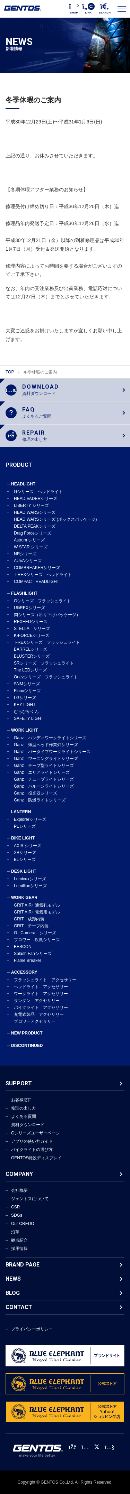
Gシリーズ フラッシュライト (42, 600)
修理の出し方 (23, 1108)
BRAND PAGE (23, 1264)
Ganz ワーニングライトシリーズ (46, 758)
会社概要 (19, 1190)
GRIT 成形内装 (29, 919)
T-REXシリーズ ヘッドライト (43, 574)
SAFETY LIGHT (28, 718)
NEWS (13, 1278)
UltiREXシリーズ (29, 607)
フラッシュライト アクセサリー (45, 979)
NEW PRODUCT (27, 1033)
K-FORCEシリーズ (31, 635)
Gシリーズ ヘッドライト (38, 491)
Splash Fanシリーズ (33, 953)
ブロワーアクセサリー (34, 1021)
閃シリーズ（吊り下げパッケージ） (47, 614)
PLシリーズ (25, 826)
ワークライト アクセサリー (41, 993)
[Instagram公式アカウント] (85, 1447)
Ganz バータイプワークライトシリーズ (52, 751)
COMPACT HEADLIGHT (36, 581)
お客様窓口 (21, 1099)
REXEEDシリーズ (30, 621)
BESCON (23, 946)
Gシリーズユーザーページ (35, 1133)
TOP (10, 372)
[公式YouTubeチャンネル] (109, 1447)
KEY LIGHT (24, 704)
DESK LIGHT (23, 871)
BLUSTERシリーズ (32, 656)
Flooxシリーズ (27, 690)
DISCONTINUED (27, 1045)
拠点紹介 (19, 1240)
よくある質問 (23, 1116)
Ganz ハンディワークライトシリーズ (50, 737)
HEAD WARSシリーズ (34, 512)
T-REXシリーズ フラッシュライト (47, 642)
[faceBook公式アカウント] (72, 1447)
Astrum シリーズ (29, 540)
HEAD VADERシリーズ (35, 498)
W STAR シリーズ (30, 547)
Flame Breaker (27, 960)
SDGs (16, 1215)
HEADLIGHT (23, 484)
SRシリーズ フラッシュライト (44, 663)
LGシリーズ (25, 697)
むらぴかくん (26, 711)
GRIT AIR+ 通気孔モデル (37, 905)
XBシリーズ (25, 852)
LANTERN (21, 811)
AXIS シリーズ (27, 845)
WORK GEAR (24, 897)
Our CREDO (22, 1223)
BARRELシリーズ (30, 649)
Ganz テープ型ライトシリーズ (44, 765)
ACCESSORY (24, 972)
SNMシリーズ (27, 683)
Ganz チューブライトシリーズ (44, 779)
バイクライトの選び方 (32, 1149)
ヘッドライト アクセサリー (41, 986)
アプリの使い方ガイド (32, 1141)
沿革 (15, 1231)
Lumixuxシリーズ (30, 878)
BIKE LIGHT (23, 838)
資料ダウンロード (27, 1124)
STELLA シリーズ (32, 628)
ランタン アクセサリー (37, 1000)
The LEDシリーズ (30, 670)
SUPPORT (19, 1083)
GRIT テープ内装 (31, 926)
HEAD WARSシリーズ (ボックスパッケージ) (55, 519)
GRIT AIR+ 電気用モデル (37, 912)
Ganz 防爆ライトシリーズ (40, 800)
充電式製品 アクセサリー (39, 1014)
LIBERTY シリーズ (31, 505)
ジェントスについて (30, 1198)
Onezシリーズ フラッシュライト (46, 677)
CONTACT (19, 1307)
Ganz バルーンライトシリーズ (44, 786)
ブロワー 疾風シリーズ (37, 939)
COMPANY (19, 1174)
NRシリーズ (25, 553)
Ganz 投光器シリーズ (35, 793)
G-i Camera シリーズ (35, 932)
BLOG (13, 1293)
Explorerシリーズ (30, 819)
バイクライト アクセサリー (41, 1007)
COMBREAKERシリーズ (37, 567)
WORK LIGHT (24, 730)
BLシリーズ (25, 859)
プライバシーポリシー (32, 1329)
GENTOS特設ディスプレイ (36, 1158)
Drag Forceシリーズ (32, 533)
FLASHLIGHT (24, 593)
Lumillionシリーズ (30, 885)
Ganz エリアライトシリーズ (42, 772)
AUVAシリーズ (28, 560)
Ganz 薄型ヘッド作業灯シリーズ (46, 744)
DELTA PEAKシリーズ (34, 526)
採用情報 (19, 1248)
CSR (15, 1207)
